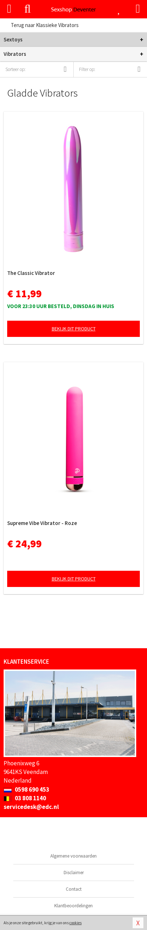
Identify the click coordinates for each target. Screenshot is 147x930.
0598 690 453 (26, 789)
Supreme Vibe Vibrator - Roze (42, 523)
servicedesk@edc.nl (31, 807)
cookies (75, 922)
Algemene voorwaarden (73, 856)
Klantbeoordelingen (73, 906)
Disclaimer (74, 872)
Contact (74, 889)
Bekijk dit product (74, 328)
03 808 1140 (25, 798)
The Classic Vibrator (31, 273)
